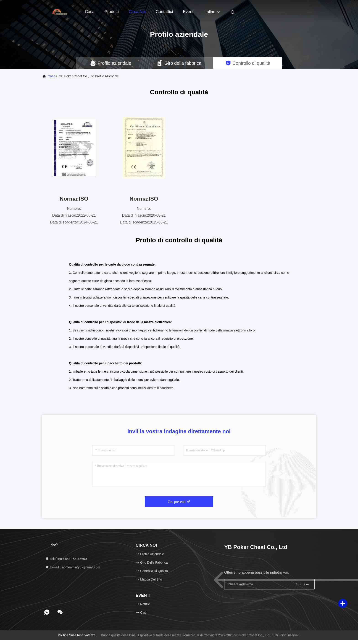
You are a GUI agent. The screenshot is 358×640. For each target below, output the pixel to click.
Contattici (164, 11)
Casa (90, 11)
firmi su (301, 584)
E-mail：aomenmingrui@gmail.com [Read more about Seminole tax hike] (72, 567)
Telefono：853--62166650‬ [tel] (66, 559)
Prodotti (112, 11)
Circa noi (137, 11)
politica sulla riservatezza (76, 635)
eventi (188, 11)
